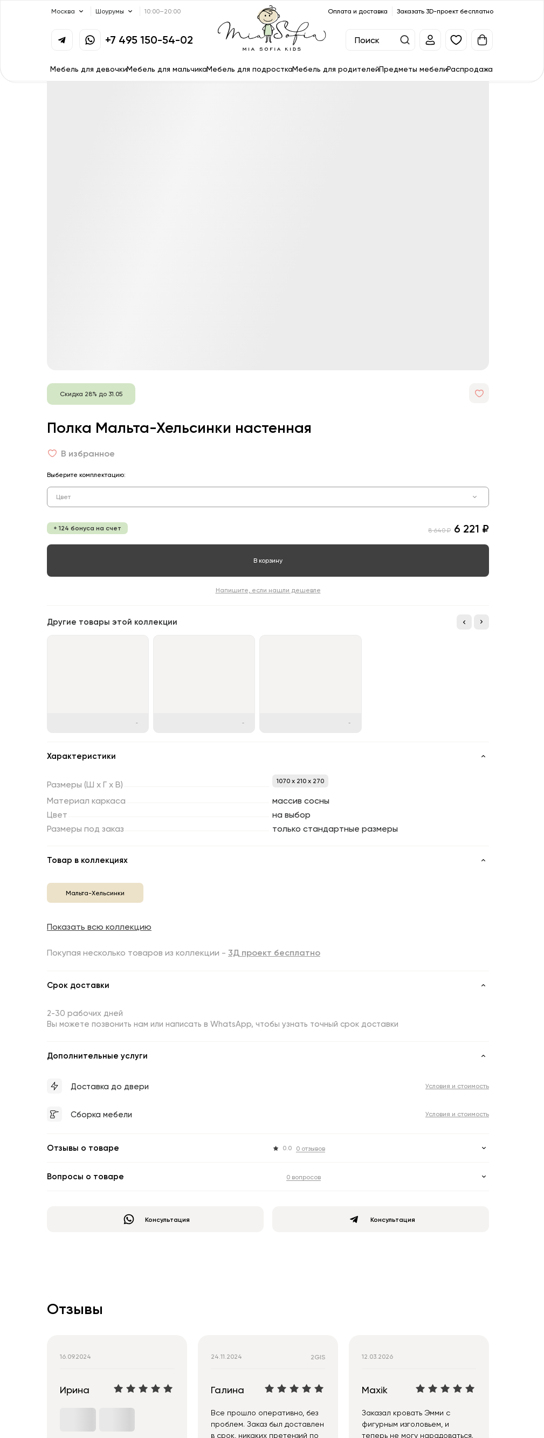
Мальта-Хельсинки (95, 892)
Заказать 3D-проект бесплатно (445, 11)
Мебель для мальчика (167, 69)
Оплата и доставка (358, 11)
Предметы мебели (413, 69)
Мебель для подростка (249, 69)
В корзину (268, 560)
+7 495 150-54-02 (149, 39)
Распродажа (470, 69)
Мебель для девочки (88, 69)
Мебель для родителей (336, 69)
